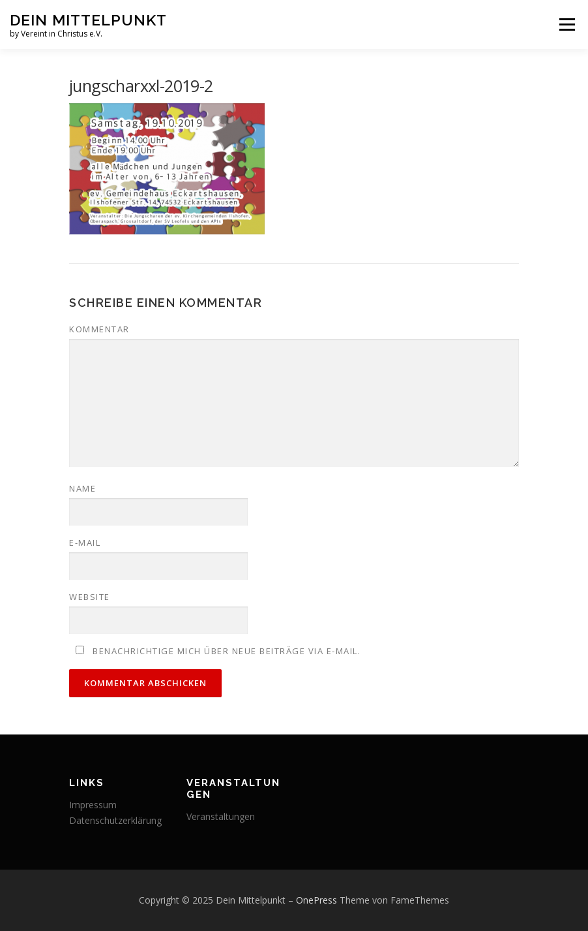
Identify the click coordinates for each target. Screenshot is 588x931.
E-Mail (84, 542)
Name (82, 488)
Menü (566, 24)
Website (89, 597)
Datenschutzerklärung (115, 820)
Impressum (93, 804)
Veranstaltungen (220, 816)
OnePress (316, 900)
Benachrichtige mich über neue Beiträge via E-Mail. (226, 651)
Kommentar (99, 329)
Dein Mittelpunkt (88, 20)
